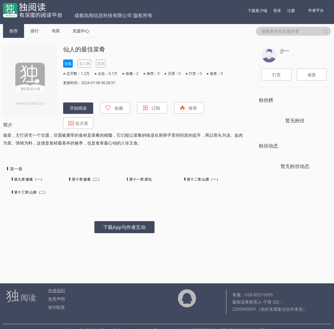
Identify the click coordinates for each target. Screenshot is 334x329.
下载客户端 (257, 10)
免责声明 (56, 299)
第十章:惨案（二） (87, 179)
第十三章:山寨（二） (30, 192)
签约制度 (56, 307)
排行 (34, 31)
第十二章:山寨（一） (203, 179)
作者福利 (56, 290)
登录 (277, 10)
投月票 (78, 123)
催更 (312, 74)
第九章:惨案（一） (29, 179)
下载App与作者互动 (124, 227)
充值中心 (80, 31)
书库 (55, 31)
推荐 (13, 31)
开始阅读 (78, 108)
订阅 (151, 108)
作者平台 (316, 10)
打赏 (276, 74)
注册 (291, 10)
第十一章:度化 (140, 179)
